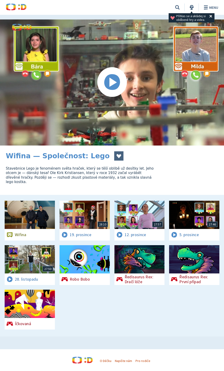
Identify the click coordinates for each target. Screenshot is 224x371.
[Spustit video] (112, 82)
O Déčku (105, 361)
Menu (210, 7)
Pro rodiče (143, 361)
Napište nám (123, 361)
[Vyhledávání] (177, 7)
